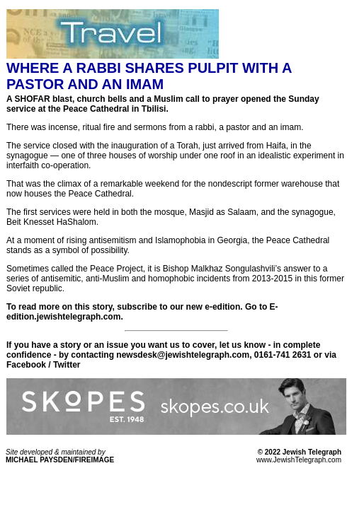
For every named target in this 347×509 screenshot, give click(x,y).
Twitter (66, 365)
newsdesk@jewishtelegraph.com (182, 355)
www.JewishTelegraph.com (298, 460)
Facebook (26, 365)
